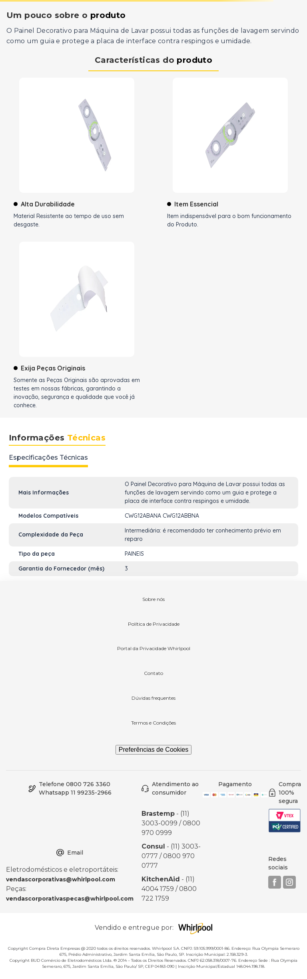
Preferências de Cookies (153, 749)
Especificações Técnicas (48, 457)
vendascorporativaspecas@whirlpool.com (70, 898)
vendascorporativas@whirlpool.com (60, 879)
